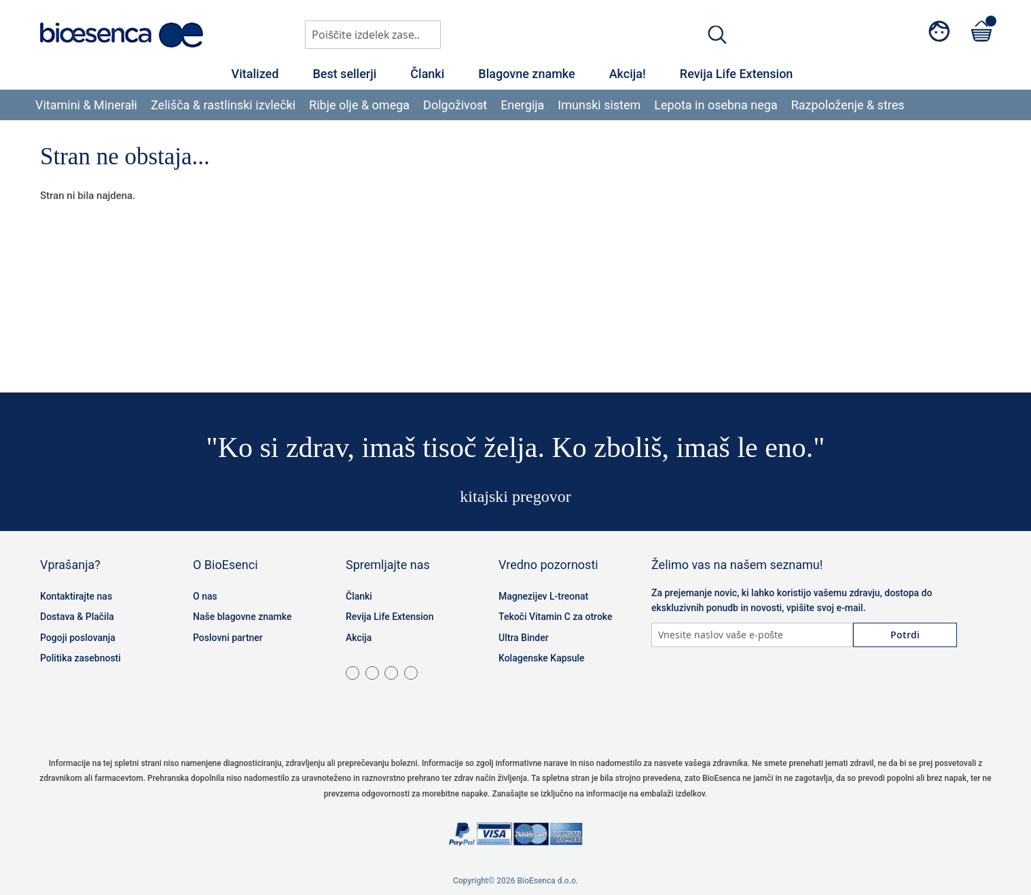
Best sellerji (344, 74)
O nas (205, 596)
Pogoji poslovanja (77, 637)
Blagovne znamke (526, 74)
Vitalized (255, 74)
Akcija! (627, 74)
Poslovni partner (228, 637)
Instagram (698, 687)
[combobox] (373, 34)
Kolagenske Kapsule (542, 658)
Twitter (732, 687)
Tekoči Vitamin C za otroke (556, 616)
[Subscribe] (905, 635)
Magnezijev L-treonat (543, 596)
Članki (427, 74)
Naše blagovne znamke (242, 616)
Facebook (665, 687)
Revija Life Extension (736, 74)
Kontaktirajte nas (76, 596)
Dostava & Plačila (77, 616)
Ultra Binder (524, 637)
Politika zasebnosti (80, 658)
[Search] (717, 34)
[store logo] (121, 35)
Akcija (359, 637)
